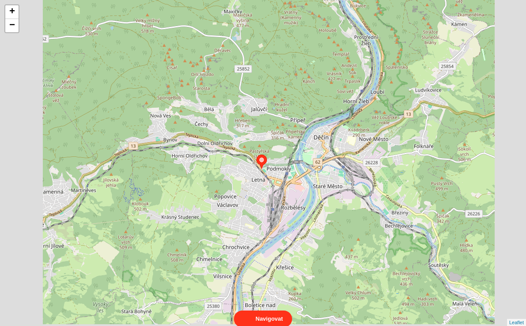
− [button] (12, 25)
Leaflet (516, 314)
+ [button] (12, 12)
